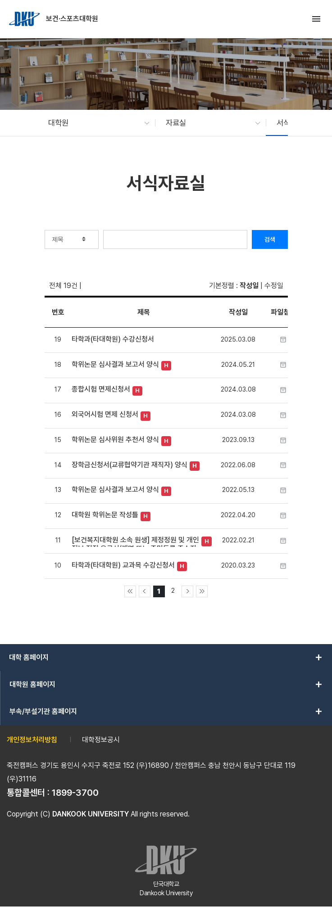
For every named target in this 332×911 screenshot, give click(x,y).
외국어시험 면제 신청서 (105, 414)
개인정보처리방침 (32, 739)
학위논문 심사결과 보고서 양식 (115, 364)
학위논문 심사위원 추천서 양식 (115, 439)
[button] (95, 123)
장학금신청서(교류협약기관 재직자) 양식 (129, 464)
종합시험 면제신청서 (101, 389)
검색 (269, 239)
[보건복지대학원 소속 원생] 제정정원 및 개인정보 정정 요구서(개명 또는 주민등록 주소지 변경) (135, 541)
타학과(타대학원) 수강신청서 (113, 339)
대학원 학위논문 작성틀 (105, 514)
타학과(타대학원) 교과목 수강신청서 (123, 565)
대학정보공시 (101, 739)
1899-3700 (75, 792)
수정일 (273, 285)
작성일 (249, 285)
